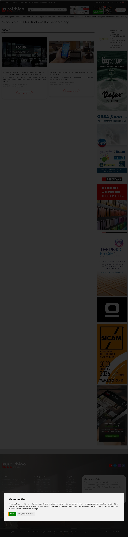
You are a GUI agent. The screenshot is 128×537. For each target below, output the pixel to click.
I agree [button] (12, 514)
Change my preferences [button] (25, 514)
